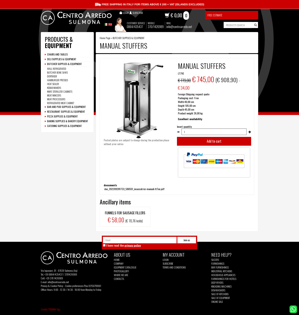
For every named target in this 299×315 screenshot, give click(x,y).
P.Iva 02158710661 (92, 286)
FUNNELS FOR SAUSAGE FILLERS (125, 212)
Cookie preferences (74, 286)
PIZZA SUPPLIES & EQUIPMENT (62, 116)
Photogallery (121, 271)
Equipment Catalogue (125, 267)
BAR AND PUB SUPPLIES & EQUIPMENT (66, 107)
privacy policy (133, 245)
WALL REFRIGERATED (56, 69)
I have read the (123, 245)
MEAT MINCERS (54, 95)
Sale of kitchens (219, 294)
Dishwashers (218, 290)
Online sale (217, 302)
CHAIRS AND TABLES (57, 54)
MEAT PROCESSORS (56, 99)
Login (166, 260)
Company (119, 263)
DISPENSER (52, 76)
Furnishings (217, 263)
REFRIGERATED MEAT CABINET (60, 103)
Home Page (105, 38)
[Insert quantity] (214, 132)
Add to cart (214, 141)
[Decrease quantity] (178, 132)
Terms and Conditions (174, 267)
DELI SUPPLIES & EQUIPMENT (61, 59)
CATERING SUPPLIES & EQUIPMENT (64, 126)
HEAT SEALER (53, 84)
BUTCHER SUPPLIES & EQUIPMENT (128, 38)
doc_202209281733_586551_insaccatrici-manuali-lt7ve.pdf (134, 189)
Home (117, 260)
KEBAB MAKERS (54, 88)
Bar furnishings (220, 267)
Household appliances (223, 275)
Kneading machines (221, 286)
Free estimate (214, 15)
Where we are (121, 275)
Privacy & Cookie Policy (52, 286)
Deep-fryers (217, 282)
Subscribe (168, 263)
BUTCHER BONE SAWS (57, 72)
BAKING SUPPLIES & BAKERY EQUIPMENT (67, 121)
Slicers (215, 260)
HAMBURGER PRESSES (57, 80)
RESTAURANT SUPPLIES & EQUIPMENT (66, 111)
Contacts (119, 279)
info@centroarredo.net (179, 26)
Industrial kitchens (221, 271)
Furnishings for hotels (223, 279)
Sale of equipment (220, 298)
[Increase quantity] (249, 132)
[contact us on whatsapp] (293, 309)
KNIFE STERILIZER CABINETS (59, 91)
